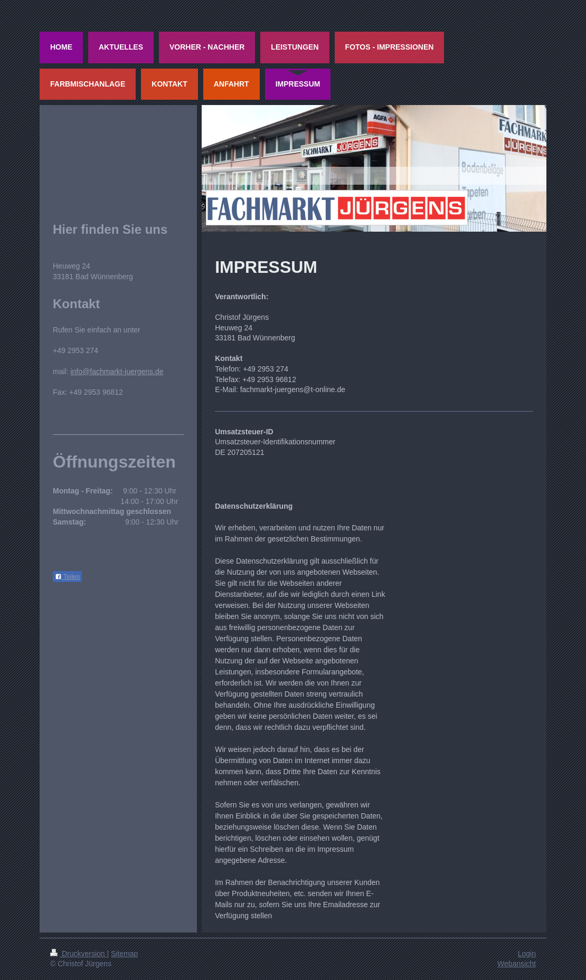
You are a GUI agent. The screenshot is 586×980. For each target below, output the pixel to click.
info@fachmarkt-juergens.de (116, 371)
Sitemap (124, 953)
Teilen (67, 577)
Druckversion (78, 953)
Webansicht (516, 963)
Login (527, 953)
